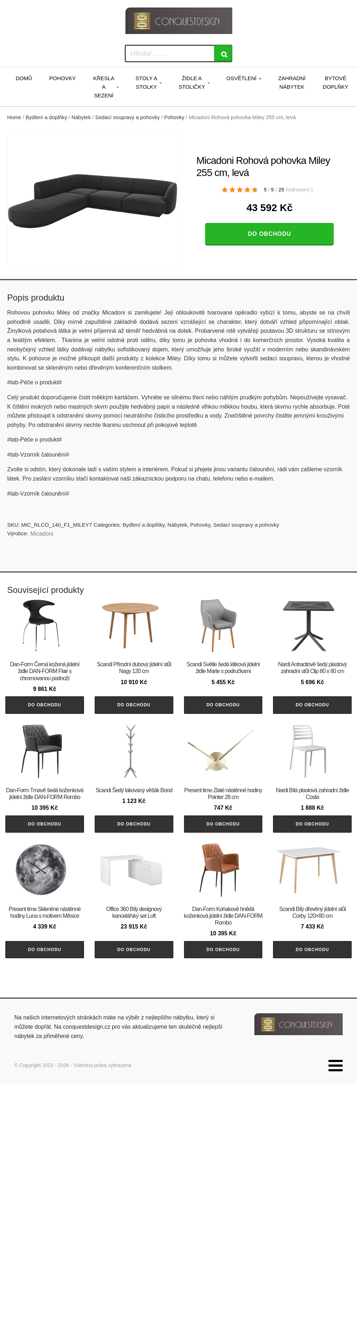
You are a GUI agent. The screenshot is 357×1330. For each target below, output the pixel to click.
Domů (24, 78)
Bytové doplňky (335, 82)
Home (14, 117)
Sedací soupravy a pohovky (127, 117)
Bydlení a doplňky (46, 117)
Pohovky (62, 78)
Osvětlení (241, 78)
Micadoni (41, 534)
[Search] (223, 53)
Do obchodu (269, 234)
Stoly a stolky (146, 82)
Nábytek (81, 117)
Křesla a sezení (103, 86)
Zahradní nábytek (292, 82)
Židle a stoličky (192, 82)
